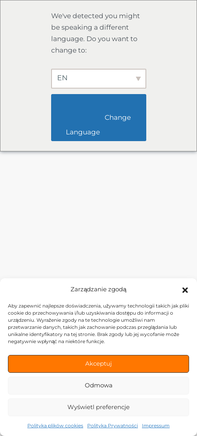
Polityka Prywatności (112, 425)
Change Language (99, 124)
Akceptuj (98, 363)
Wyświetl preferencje (98, 407)
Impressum (156, 425)
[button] (185, 289)
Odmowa (99, 385)
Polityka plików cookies (55, 425)
